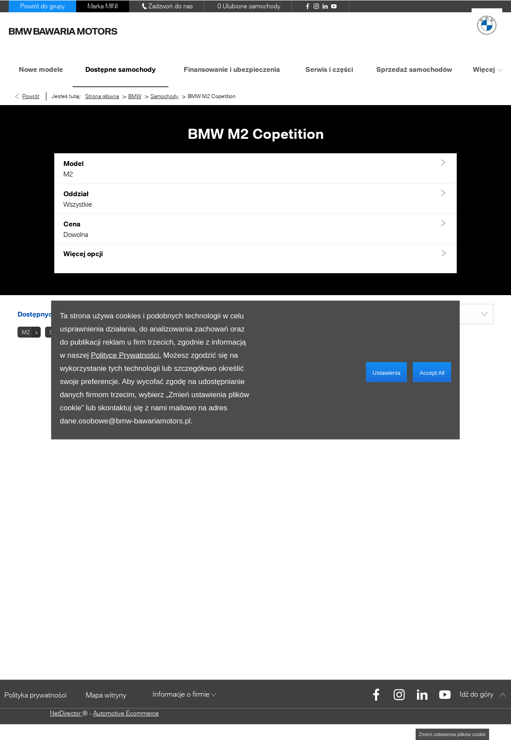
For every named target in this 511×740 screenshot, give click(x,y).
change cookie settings (452, 734)
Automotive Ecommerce (126, 713)
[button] (255, 169)
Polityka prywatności (35, 695)
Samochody (164, 96)
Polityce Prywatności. (126, 355)
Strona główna (102, 96)
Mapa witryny (106, 695)
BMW (134, 96)
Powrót (30, 96)
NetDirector (66, 713)
